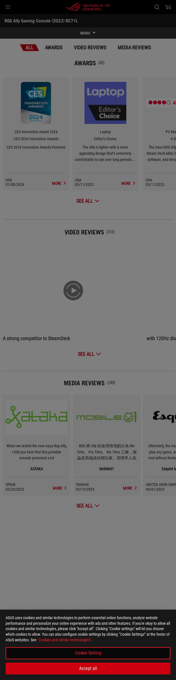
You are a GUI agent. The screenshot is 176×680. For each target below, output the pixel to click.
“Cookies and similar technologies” (64, 640)
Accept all (88, 668)
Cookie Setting (88, 653)
